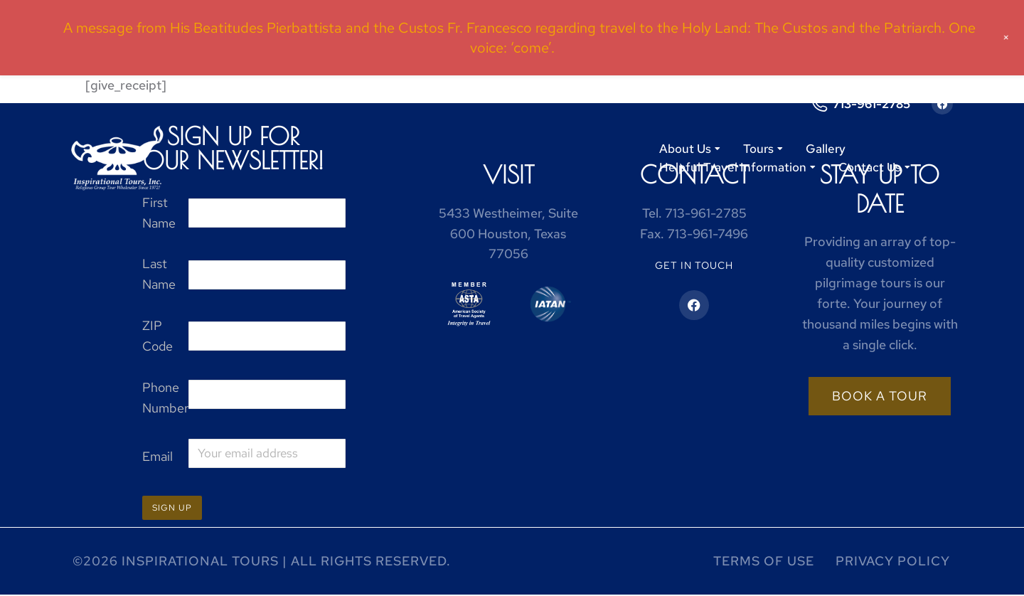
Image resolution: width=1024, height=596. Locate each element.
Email (157, 456)
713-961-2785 (871, 104)
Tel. (694, 213)
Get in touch (694, 265)
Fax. (694, 233)
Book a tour (879, 396)
